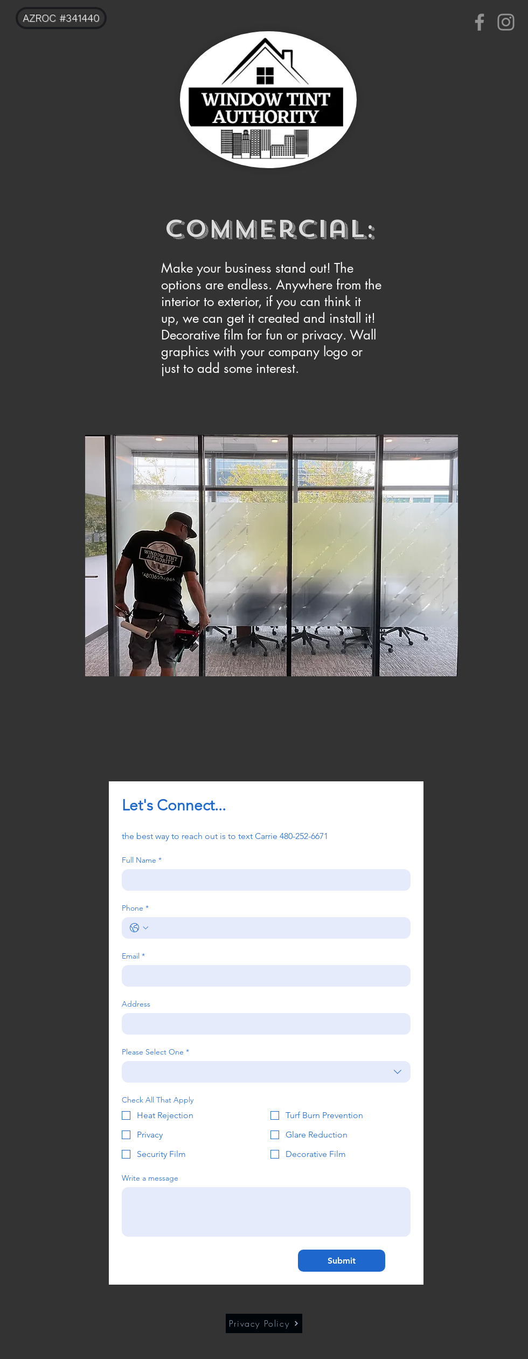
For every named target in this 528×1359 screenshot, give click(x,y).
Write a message (150, 1178)
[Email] (263, 976)
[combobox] (266, 1072)
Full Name (142, 860)
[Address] (263, 1024)
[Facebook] (479, 22)
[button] (271, 555)
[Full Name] (263, 880)
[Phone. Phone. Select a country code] (139, 927)
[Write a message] (266, 1211)
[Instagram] (506, 22)
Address (136, 1004)
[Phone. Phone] (277, 928)
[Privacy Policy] (264, 1323)
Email (133, 956)
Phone (135, 908)
